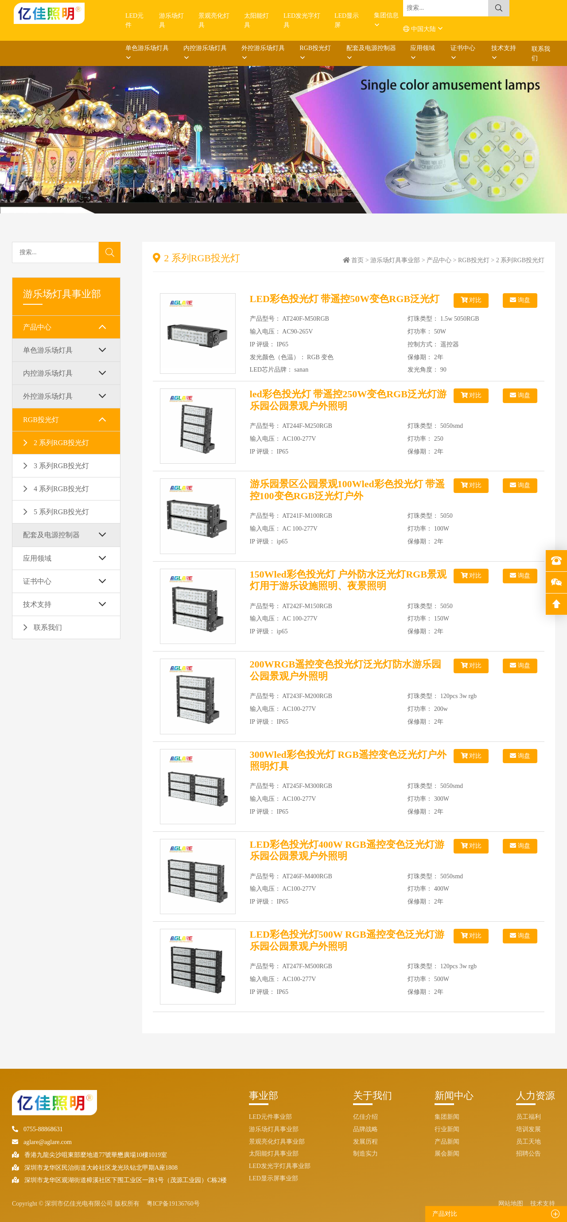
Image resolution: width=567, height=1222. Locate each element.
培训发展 (528, 1129)
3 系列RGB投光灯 (61, 465)
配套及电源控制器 (371, 48)
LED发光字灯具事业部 (280, 1166)
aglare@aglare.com (42, 1142)
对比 (471, 300)
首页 (357, 260)
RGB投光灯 (315, 48)
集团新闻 (447, 1116)
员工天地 (528, 1141)
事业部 (263, 1095)
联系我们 (541, 54)
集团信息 (386, 15)
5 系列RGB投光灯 (61, 512)
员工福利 (528, 1116)
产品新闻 (447, 1141)
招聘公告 (528, 1153)
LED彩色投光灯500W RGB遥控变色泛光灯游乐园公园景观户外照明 (347, 940)
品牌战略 (365, 1129)
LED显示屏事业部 (273, 1178)
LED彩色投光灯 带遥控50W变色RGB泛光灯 (344, 298)
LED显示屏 (346, 20)
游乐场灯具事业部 (395, 260)
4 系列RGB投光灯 (61, 489)
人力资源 (535, 1095)
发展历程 (365, 1141)
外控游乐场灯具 (263, 48)
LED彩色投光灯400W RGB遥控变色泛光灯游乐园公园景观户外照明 (347, 850)
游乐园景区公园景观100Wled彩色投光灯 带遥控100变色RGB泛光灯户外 (347, 489)
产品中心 (37, 327)
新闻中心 (454, 1095)
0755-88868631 (37, 1129)
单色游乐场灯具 (147, 48)
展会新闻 (447, 1153)
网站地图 (510, 1203)
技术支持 (503, 48)
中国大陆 (420, 29)
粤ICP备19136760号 (173, 1203)
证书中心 (462, 48)
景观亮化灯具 (213, 20)
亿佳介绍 (365, 1116)
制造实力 (365, 1153)
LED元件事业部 (270, 1116)
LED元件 (134, 20)
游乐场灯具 (171, 20)
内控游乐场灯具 (205, 48)
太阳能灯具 (256, 20)
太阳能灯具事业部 (274, 1153)
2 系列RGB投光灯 (61, 442)
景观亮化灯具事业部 (277, 1141)
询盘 (520, 300)
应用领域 (422, 48)
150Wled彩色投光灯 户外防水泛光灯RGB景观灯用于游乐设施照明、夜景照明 (348, 580)
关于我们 (372, 1095)
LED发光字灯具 (302, 20)
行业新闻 (447, 1129)
